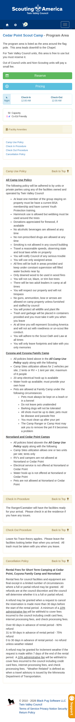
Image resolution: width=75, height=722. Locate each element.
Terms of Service (29, 708)
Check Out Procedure (17, 150)
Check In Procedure (16, 146)
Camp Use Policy (14, 142)
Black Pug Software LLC (51, 700)
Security (62, 708)
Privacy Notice (48, 708)
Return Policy (27, 712)
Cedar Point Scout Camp (23, 35)
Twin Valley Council (30, 704)
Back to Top (60, 171)
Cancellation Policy (15, 154)
